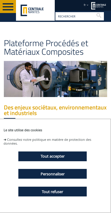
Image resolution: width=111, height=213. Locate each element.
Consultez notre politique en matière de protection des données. (47, 141)
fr (85, 5)
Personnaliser (53, 174)
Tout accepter (53, 156)
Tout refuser (52, 191)
